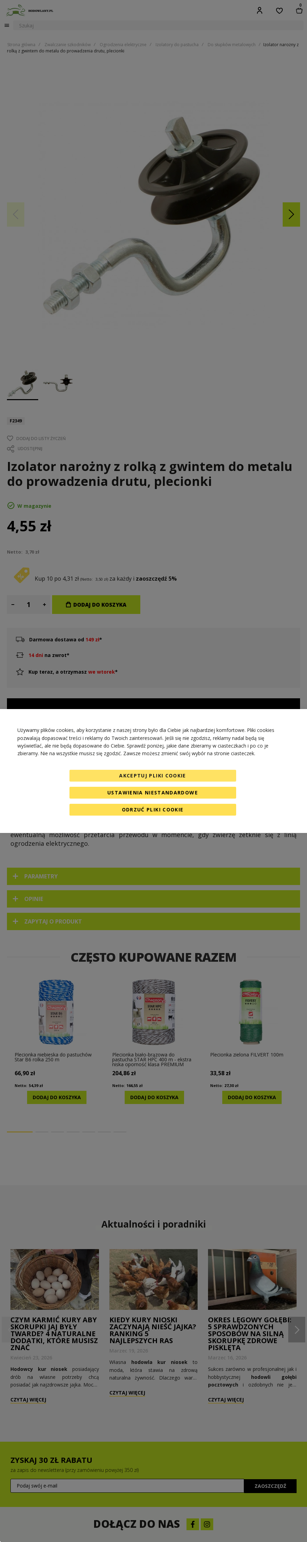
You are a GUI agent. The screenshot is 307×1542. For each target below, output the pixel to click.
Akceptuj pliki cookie (152, 775)
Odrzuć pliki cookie (153, 809)
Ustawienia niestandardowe (152, 792)
